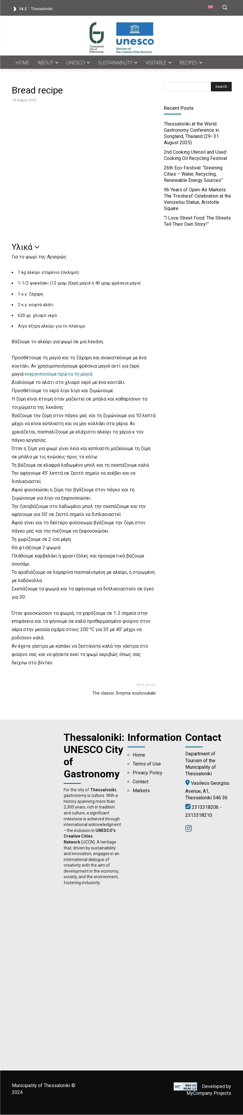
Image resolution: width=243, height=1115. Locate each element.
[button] (225, 7)
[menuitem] (210, 7)
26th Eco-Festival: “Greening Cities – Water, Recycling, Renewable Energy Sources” (193, 174)
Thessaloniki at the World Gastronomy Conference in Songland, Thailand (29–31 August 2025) (191, 133)
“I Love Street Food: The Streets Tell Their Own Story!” (197, 221)
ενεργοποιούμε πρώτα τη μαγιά (58, 374)
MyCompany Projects (208, 1093)
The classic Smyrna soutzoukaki (124, 693)
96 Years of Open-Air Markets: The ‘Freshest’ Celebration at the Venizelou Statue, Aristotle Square (197, 199)
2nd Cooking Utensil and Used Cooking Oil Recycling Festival (195, 155)
